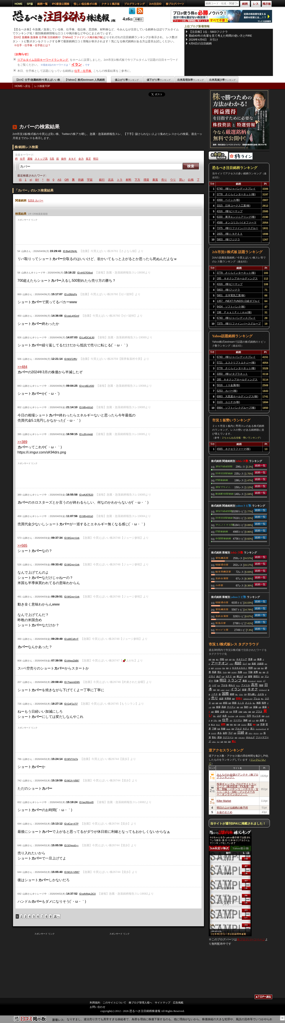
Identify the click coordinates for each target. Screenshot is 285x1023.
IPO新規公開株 (61, 3)
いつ (253, 720)
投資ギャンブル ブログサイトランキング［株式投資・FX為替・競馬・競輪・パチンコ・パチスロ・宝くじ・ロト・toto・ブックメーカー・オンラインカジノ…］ (237, 789)
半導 (235, 711)
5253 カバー (36, 200)
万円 (249, 716)
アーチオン (219, 663)
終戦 (225, 703)
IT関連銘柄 (221, 480)
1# (19, 179)
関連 (254, 724)
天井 (262, 676)
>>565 (22, 545)
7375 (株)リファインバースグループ (237, 229)
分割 (260, 707)
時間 (250, 668)
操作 (63, 158)
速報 (250, 676)
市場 (262, 724)
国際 (225, 694)
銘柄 (232, 694)
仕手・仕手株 (83, 70)
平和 (245, 694)
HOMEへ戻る (22, 86)
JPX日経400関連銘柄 (223, 466)
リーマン (237, 720)
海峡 (245, 720)
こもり (223, 690)
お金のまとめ (224, 812)
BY (42, 179)
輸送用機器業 (223, 571)
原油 (219, 737)
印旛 (216, 680)
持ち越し (252, 694)
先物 (240, 672)
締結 (231, 724)
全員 (230, 659)
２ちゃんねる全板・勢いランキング (241, 437)
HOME (19, 3)
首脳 (255, 707)
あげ (218, 676)
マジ (218, 741)
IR (16, 158)
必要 (262, 720)
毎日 (235, 724)
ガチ (231, 720)
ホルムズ (250, 737)
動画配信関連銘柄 (224, 494)
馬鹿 (214, 672)
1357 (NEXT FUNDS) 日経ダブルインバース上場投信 (238, 302)
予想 (218, 690)
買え (234, 741)
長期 (235, 733)
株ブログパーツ (175, 3)
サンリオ (256, 716)
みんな (228, 729)
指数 (234, 676)
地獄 (261, 685)
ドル (261, 733)
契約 (246, 707)
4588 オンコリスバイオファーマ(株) (236, 223)
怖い (262, 698)
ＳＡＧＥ (259, 681)
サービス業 (221, 630)
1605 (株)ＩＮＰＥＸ (230, 233)
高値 (223, 707)
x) (36, 179)
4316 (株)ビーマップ (230, 211)
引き (218, 685)
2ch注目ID (155, 3)
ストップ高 (41, 158)
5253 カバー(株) (227, 390)
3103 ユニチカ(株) (228, 402)
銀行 (107, 179)
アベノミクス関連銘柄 (224, 525)
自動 (212, 711)
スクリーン (228, 737)
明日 (95, 158)
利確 (223, 728)
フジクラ (213, 733)
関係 (234, 703)
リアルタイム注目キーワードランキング (43, 59)
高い (214, 716)
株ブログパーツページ (251, 939)
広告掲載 (178, 1002)
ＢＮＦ (72, 158)
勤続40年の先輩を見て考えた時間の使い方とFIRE (220, 35)
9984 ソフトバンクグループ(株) (236, 407)
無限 (258, 703)
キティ (246, 728)
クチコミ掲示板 (110, 3)
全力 (81, 158)
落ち (234, 659)
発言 (214, 690)
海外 (238, 707)
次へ (57, 916)
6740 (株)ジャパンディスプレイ (236, 188)
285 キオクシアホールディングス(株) (237, 279)
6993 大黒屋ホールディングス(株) (237, 396)
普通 (250, 659)
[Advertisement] (91, 109)
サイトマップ (162, 1002)
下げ (230, 733)
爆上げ (240, 676)
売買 (229, 741)
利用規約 (95, 1002)
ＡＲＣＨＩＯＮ (247, 698)
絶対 (220, 703)
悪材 (233, 698)
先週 (253, 711)
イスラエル (218, 668)
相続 (238, 663)
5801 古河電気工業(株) (231, 295)
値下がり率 (159, 79)
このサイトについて (114, 1002)
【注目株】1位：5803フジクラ (208, 31)
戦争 (264, 703)
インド (228, 690)
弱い (254, 703)
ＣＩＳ (241, 703)
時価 (218, 729)
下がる (224, 685)
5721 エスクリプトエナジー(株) (236, 362)
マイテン (231, 707)
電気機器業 (221, 558)
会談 (221, 698)
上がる (260, 694)
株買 (210, 659)
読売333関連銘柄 (224, 473)
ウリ (178, 179)
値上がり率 (127, 79)
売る (223, 668)
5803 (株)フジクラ (228, 239)
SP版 (30, 3)
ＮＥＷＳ (234, 672)
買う (252, 728)
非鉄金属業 (221, 578)
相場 (218, 707)
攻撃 (256, 672)
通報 (30, 158)
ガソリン (256, 733)
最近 (250, 724)
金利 (225, 733)
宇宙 (95, 179)
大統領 (260, 663)
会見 (250, 720)
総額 (217, 703)
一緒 (236, 716)
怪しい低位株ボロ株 (85, 3)
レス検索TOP (42, 86)
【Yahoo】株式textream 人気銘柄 (85, 79)
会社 (236, 737)
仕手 (22, 158)
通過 (249, 711)
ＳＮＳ (245, 672)
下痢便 (240, 711)
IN (53, 179)
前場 (244, 689)
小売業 (219, 585)
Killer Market (224, 800)
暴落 (160, 179)
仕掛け (245, 711)
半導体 (228, 698)
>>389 (22, 442)
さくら (248, 703)
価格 (217, 711)
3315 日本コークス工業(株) (233, 205)
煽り (217, 659)
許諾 (227, 711)
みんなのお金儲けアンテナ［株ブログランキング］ (237, 776)
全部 (245, 676)
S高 (52, 158)
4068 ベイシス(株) (228, 199)
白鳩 (196, 179)
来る (219, 733)
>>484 (22, 367)
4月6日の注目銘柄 (200, 43)
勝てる (213, 724)
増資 (151, 179)
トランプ (234, 680)
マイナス (243, 724)
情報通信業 (221, 564)
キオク (253, 689)
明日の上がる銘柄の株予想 (232, 807)
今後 (239, 724)
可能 (250, 672)
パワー (231, 664)
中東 (258, 724)
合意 (224, 716)
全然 (255, 659)
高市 (254, 685)
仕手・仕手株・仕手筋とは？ (33, 45)
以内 (213, 703)
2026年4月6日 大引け (203, 39)
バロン (214, 741)
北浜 (116, 179)
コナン (250, 733)
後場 (264, 707)
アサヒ (241, 694)
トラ (125, 179)
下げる (225, 672)
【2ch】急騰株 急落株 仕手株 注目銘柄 (35, 37)
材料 (134, 179)
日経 (240, 732)
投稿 (263, 716)
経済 (212, 668)
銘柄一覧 (42, 3)
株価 (259, 659)
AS (65, 179)
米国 (257, 720)
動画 (229, 672)
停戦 (222, 659)
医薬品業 (220, 623)
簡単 (227, 668)
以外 (222, 741)
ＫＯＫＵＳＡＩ (239, 668)
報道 (264, 672)
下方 (142, 179)
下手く (215, 720)
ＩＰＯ (214, 694)
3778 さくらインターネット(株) (236, 194)
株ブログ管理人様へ (140, 1002)
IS (25, 179)
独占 (260, 672)
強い (236, 694)
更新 (213, 707)
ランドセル (231, 716)
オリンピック (252, 681)
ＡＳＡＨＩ (242, 716)
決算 (250, 707)
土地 (222, 711)
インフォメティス (261, 729)
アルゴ (238, 728)
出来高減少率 (222, 79)
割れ (214, 737)
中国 (230, 711)
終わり (232, 685)
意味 (219, 720)
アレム (257, 698)
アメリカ (245, 685)
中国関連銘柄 (223, 538)
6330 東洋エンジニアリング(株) (236, 216)
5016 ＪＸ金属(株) (228, 385)
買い (187, 179)
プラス (259, 711)
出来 (223, 676)
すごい (238, 685)
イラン (76, 64)
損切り (256, 676)
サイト (218, 724)
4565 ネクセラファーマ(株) (234, 448)
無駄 (213, 659)
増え (219, 672)
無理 (229, 703)
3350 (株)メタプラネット (232, 373)
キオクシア (241, 659)
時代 (225, 741)
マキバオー (241, 737)
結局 (226, 659)
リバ (245, 663)
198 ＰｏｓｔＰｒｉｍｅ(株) (234, 312)
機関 (227, 724)
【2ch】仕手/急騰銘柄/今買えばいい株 (37, 79)
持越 (86, 179)
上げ (219, 716)
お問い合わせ (97, 1006)
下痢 (214, 728)
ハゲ (214, 685)
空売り (239, 698)
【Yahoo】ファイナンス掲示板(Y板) (82, 37)
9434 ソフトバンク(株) (231, 306)
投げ (262, 668)
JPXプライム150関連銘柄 (223, 487)
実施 (249, 664)
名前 (241, 707)
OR (72, 179)
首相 (258, 668)
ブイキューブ (263, 690)
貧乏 (88, 158)
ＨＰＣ (228, 676)
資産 (254, 663)
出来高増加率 (190, 79)
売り (169, 179)
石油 (255, 668)
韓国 (232, 729)
